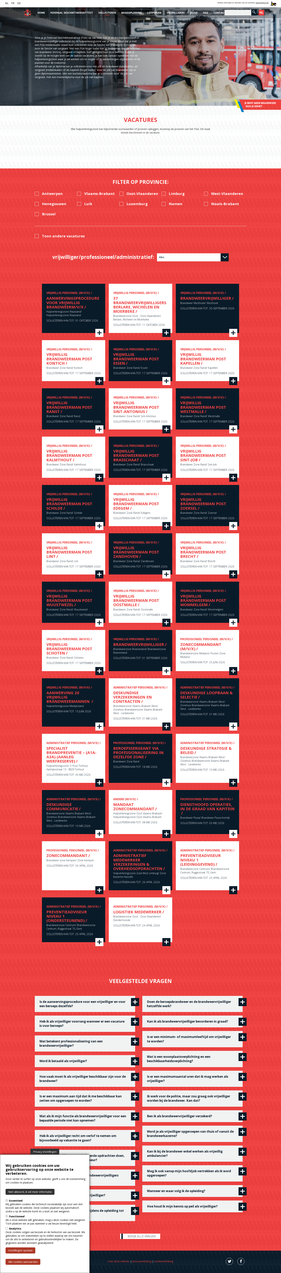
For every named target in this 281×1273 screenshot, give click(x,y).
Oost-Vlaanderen (142, 194)
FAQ (205, 12)
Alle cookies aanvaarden (23, 1262)
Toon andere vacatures (63, 236)
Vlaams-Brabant (99, 194)
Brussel (49, 214)
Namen (175, 204)
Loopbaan (154, 12)
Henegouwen (54, 204)
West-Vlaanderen (227, 194)
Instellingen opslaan (20, 1250)
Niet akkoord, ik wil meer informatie (30, 1192)
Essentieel (16, 1200)
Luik (88, 204)
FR (12, 3)
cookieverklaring (163, 1261)
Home (41, 12)
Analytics (15, 1228)
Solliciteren (107, 12)
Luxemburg (137, 204)
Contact (219, 12)
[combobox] (193, 257)
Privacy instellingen (45, 1151)
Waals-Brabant (225, 204)
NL (6, 3)
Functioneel (17, 1216)
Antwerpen (52, 194)
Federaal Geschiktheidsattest (71, 12)
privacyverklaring (141, 1261)
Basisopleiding (131, 12)
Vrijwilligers (176, 12)
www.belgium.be (262, 3)
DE (19, 3)
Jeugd (194, 12)
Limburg (177, 194)
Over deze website (118, 1261)
